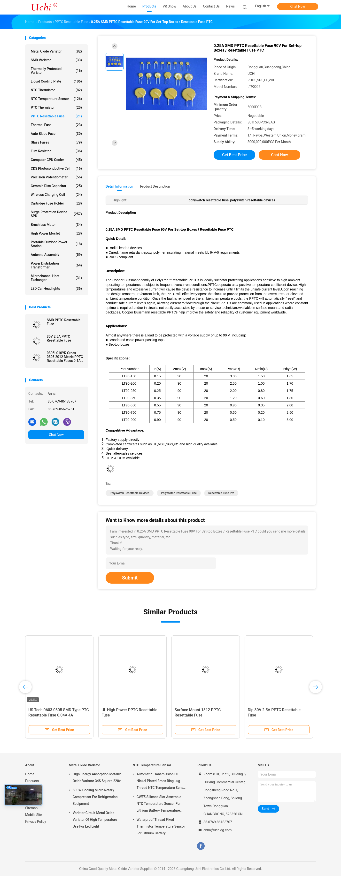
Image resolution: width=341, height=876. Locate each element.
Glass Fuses (56, 142)
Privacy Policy (35, 821)
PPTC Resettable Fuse (56, 116)
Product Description (155, 186)
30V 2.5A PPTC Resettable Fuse (59, 338)
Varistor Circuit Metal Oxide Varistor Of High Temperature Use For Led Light (95, 819)
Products (32, 781)
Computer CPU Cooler (56, 159)
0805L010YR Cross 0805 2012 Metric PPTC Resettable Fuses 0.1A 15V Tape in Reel (65, 357)
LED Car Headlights (56, 288)
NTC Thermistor (56, 90)
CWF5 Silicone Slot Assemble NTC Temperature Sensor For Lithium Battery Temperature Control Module (159, 804)
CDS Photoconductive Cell (56, 168)
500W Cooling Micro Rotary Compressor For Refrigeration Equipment (95, 797)
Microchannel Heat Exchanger (56, 278)
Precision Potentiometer (56, 177)
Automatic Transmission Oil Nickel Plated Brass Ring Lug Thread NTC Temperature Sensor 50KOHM (161, 781)
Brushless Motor (56, 224)
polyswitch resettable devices (129, 493)
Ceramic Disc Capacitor (56, 185)
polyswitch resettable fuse (179, 493)
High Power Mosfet (56, 233)
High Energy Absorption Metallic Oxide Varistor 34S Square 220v (97, 777)
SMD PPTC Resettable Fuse (63, 322)
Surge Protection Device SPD (56, 214)
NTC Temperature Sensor (56, 98)
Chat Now (297, 6)
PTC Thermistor (56, 107)
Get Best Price (234, 154)
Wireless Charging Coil (56, 194)
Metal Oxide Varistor (56, 51)
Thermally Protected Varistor (56, 71)
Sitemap (31, 808)
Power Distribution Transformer (56, 265)
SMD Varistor (56, 60)
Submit (130, 578)
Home (29, 774)
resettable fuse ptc (221, 493)
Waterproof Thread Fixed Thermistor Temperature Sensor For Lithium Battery (161, 826)
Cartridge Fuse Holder (56, 203)
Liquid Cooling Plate (56, 81)
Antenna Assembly (56, 254)
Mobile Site (33, 815)
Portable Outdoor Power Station (56, 244)
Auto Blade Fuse (56, 133)
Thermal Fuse (56, 124)
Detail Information (119, 186)
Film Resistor (56, 151)
